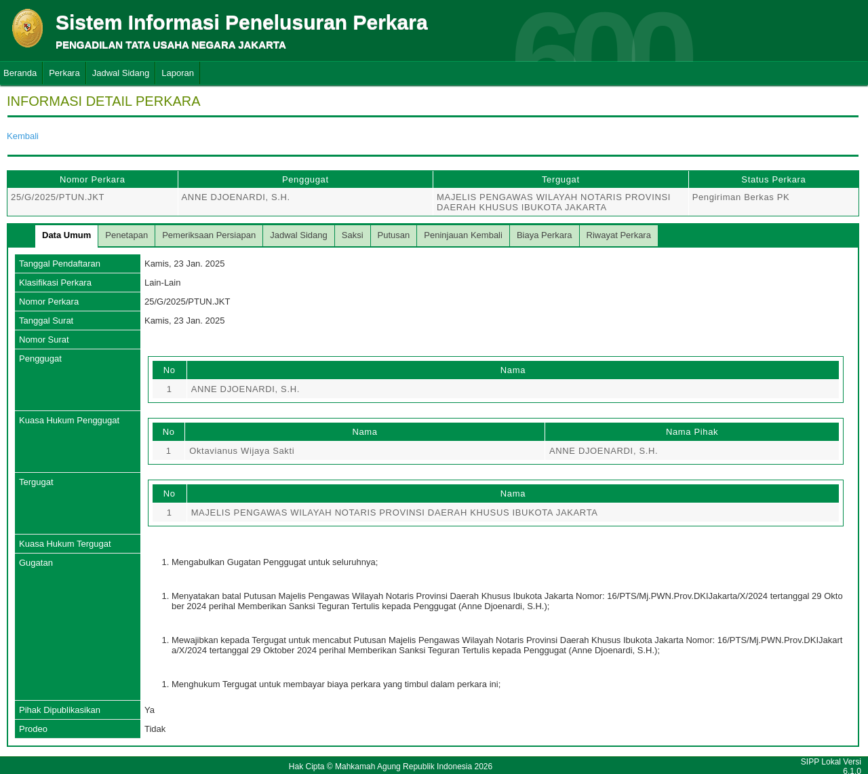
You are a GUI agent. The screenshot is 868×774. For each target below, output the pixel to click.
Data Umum (66, 235)
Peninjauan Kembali (463, 235)
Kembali (23, 136)
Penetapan (126, 235)
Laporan (177, 73)
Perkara (64, 73)
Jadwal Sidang (121, 73)
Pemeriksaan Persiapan (209, 235)
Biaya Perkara (544, 235)
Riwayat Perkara (619, 235)
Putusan (394, 235)
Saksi (352, 235)
